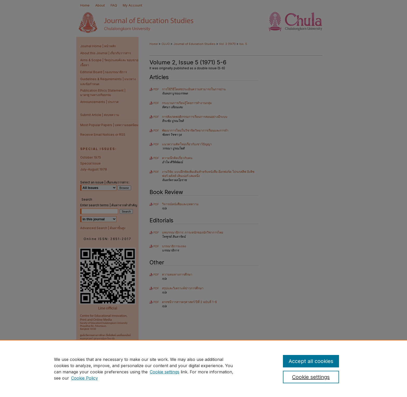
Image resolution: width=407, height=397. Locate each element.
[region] (203, 368)
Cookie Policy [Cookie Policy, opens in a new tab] (84, 378)
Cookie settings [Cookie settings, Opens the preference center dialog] (311, 377)
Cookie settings (164, 371)
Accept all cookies (311, 361)
